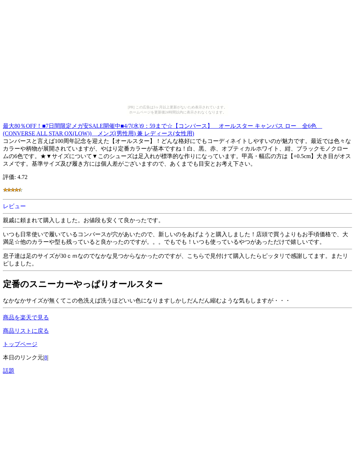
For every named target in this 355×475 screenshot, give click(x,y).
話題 (8, 371)
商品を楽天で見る (26, 317)
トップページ (20, 344)
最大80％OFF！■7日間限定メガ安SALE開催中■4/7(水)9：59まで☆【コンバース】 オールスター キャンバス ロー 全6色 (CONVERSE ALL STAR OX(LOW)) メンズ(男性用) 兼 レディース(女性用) (162, 128)
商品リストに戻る (26, 331)
